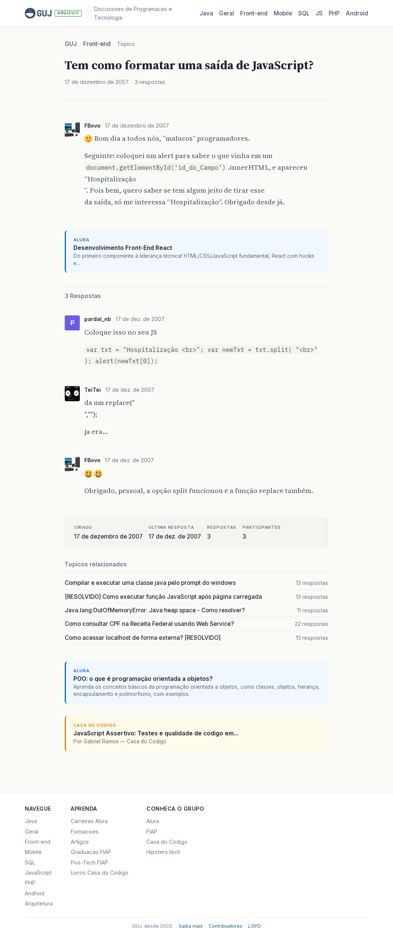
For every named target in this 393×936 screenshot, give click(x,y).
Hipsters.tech (163, 852)
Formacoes (85, 831)
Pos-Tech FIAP (89, 862)
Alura (152, 821)
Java (206, 13)
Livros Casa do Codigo (99, 872)
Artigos (80, 842)
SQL (303, 13)
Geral (226, 13)
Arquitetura (39, 903)
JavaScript (38, 872)
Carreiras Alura (89, 821)
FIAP (151, 831)
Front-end (97, 43)
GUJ (71, 43)
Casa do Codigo (166, 842)
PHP (334, 13)
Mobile (283, 13)
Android (357, 13)
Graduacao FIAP (91, 852)
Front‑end (254, 13)
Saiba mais (191, 926)
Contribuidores (225, 926)
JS (319, 13)
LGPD (254, 926)
